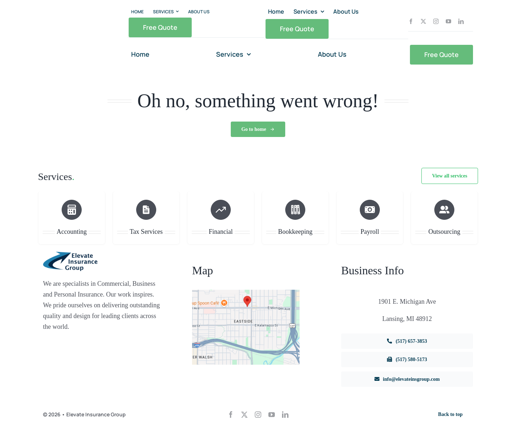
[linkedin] (461, 21)
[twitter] (423, 21)
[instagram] (436, 21)
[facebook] (411, 21)
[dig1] (246, 292)
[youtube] (448, 21)
